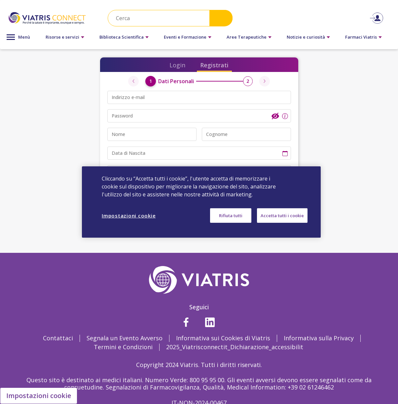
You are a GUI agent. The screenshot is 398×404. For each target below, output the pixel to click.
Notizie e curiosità (306, 37)
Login (177, 65)
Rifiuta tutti (230, 216)
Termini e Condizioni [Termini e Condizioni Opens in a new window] (123, 347)
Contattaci (58, 338)
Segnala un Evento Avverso (125, 338)
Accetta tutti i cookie (282, 216)
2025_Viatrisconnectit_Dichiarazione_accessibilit (234, 347)
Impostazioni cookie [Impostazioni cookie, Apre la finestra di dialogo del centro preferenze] (129, 215)
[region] (201, 202)
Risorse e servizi (62, 37)
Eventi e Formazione (185, 37)
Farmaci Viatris (361, 37)
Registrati (214, 65)
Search (221, 18)
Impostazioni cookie (38, 395)
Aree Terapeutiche (247, 37)
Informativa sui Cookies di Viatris (223, 338)
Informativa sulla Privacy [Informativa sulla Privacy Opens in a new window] (319, 338)
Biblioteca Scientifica (121, 37)
